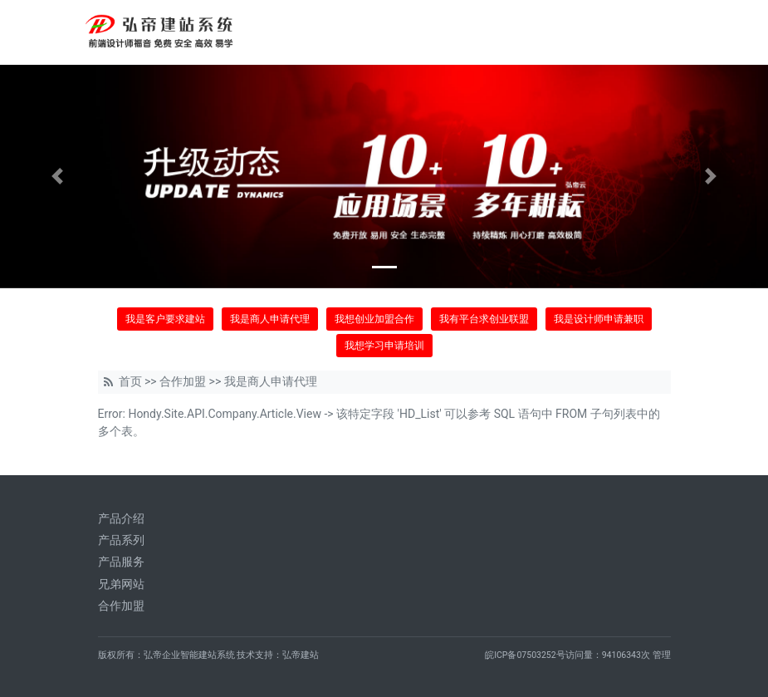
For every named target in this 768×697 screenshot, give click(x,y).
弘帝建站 (300, 655)
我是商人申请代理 (270, 319)
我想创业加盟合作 (374, 319)
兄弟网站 (121, 584)
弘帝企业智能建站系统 (189, 655)
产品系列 (121, 540)
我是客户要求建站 (165, 319)
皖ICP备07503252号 (525, 655)
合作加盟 (182, 381)
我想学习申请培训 (384, 345)
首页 (130, 381)
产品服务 (121, 561)
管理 (662, 655)
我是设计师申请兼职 (598, 319)
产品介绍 (121, 518)
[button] (57, 176)
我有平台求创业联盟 (484, 319)
